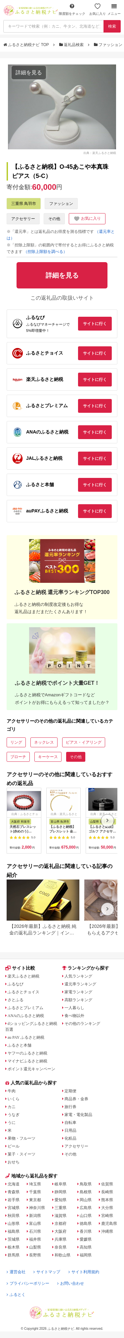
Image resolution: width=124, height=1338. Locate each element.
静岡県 (60, 1192)
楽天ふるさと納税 (23, 976)
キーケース (48, 757)
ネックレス (44, 742)
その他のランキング (82, 1024)
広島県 (86, 1208)
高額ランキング (78, 1000)
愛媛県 (86, 1239)
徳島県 (86, 1224)
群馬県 (14, 1255)
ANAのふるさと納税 (26, 1016)
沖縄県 (107, 1231)
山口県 (86, 1216)
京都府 (60, 1224)
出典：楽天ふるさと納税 (99, 153)
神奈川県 (37, 1208)
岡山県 (86, 1200)
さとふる (15, 1000)
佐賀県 (107, 1184)
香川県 (86, 1231)
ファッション (109, 44)
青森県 (14, 1192)
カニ (12, 1107)
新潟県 (35, 1216)
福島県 (14, 1231)
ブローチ (18, 757)
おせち (14, 1162)
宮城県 (14, 1208)
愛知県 (60, 1200)
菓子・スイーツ (21, 1154)
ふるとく (16, 1294)
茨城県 (14, 1239)
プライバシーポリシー (28, 1283)
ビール (14, 1146)
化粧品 (70, 1138)
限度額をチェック (72, 9)
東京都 (35, 1200)
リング (16, 742)
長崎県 (107, 1192)
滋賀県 (60, 1216)
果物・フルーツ (21, 1138)
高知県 (86, 1247)
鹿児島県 (109, 1224)
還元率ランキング (80, 984)
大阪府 (60, 1231)
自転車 (70, 1123)
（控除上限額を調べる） (45, 251)
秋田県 (14, 1216)
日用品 (70, 1130)
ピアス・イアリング (84, 742)
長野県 (35, 1255)
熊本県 (107, 1200)
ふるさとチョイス (23, 992)
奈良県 (60, 1247)
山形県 (14, 1224)
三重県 (60, 1208)
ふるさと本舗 (19, 1045)
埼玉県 (35, 1184)
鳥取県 (86, 1184)
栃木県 (14, 1247)
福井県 (35, 1239)
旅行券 (70, 1107)
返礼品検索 (72, 44)
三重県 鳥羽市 (23, 203)
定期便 (70, 1091)
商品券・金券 (76, 1099)
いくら (14, 1099)
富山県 (35, 1224)
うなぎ (14, 1115)
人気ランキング (78, 976)
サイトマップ (46, 1272)
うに (12, 1123)
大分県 (107, 1208)
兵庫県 (60, 1239)
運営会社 (16, 1272)
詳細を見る (29, 72)
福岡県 (86, 1255)
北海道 (14, 1184)
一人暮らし (74, 1008)
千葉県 (35, 1192)
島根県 (86, 1192)
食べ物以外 (74, 1016)
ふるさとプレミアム (25, 1008)
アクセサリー (23, 218)
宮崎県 (107, 1216)
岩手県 (14, 1200)
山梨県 (35, 1247)
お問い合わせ (70, 1283)
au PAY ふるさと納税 (26, 1037)
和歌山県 (62, 1255)
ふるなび (15, 984)
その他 (54, 218)
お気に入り (97, 9)
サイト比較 (20, 968)
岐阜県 (60, 1184)
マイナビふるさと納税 (27, 1061)
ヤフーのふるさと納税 (27, 1053)
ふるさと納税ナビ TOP (26, 44)
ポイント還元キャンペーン (31, 1069)
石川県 (35, 1231)
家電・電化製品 (78, 1115)
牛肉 (12, 1091)
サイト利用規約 (83, 1272)
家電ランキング (78, 992)
